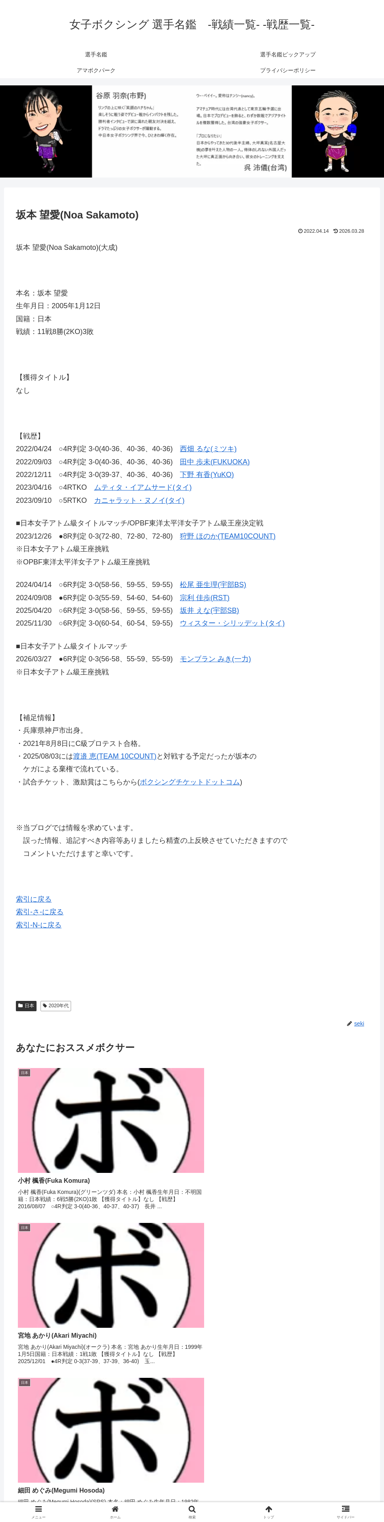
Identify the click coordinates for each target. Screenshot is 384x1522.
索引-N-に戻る (39, 925)
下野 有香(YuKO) (207, 475)
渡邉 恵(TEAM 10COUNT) (114, 756)
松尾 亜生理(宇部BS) (213, 585)
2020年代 (56, 1005)
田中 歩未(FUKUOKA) (215, 462)
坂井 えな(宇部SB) (209, 610)
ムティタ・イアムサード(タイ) (143, 487)
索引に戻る (34, 899)
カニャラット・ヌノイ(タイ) (139, 500)
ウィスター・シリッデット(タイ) (232, 623)
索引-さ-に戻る (40, 912)
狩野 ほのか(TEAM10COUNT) (228, 536)
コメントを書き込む (192, 1419)
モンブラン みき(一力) (215, 659)
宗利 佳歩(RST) (205, 598)
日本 (26, 1005)
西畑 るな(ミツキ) (208, 449)
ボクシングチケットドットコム (190, 782)
